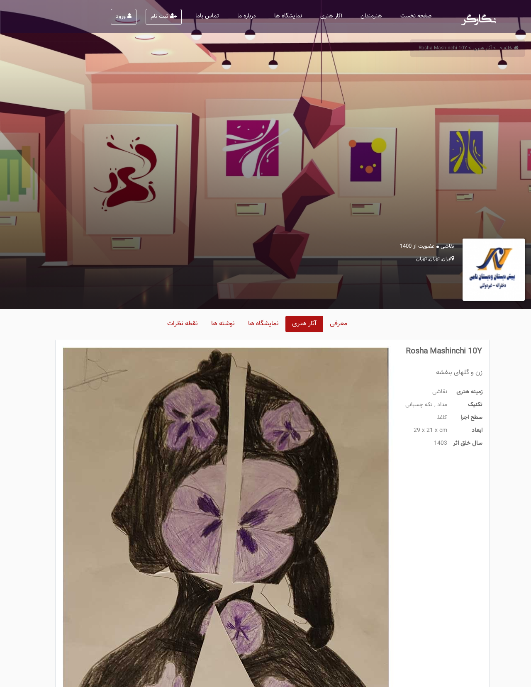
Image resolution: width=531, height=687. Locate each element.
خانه (508, 48)
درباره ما (246, 16)
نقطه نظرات (182, 324)
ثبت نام (164, 16)
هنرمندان (371, 16)
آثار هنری (331, 16)
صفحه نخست (415, 16)
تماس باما (207, 16)
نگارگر (479, 16)
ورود (124, 16)
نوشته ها (223, 324)
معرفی (338, 324)
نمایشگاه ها (288, 16)
